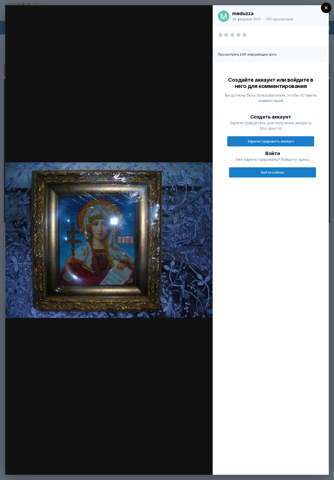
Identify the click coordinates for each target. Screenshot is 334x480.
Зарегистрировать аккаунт (270, 141)
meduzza (243, 13)
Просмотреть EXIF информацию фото (247, 54)
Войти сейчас (272, 172)
